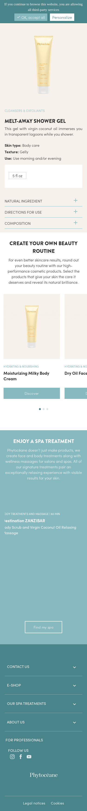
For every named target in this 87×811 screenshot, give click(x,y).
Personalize (62, 17)
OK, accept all (31, 17)
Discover (32, 393)
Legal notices (34, 803)
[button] (40, 409)
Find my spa (43, 627)
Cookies (57, 803)
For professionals (24, 739)
